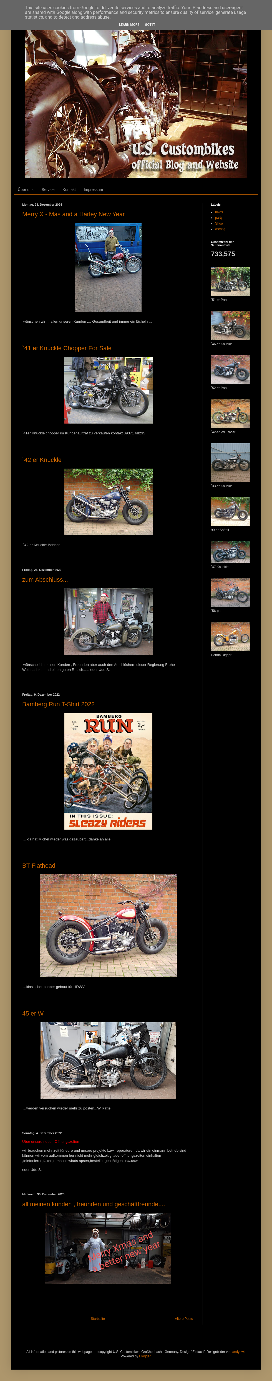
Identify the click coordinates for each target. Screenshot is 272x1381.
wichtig (220, 229)
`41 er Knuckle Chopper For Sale (67, 348)
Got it (150, 25)
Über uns (26, 189)
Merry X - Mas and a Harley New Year (73, 214)
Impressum (93, 189)
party (219, 218)
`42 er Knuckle (42, 459)
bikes (219, 212)
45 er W (33, 1013)
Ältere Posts (184, 1319)
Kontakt (69, 189)
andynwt (238, 1352)
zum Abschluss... (45, 579)
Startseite (98, 1319)
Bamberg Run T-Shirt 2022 (58, 704)
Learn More (129, 25)
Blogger (144, 1356)
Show (219, 223)
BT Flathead (38, 865)
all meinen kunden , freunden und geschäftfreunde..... (94, 1204)
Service (48, 189)
